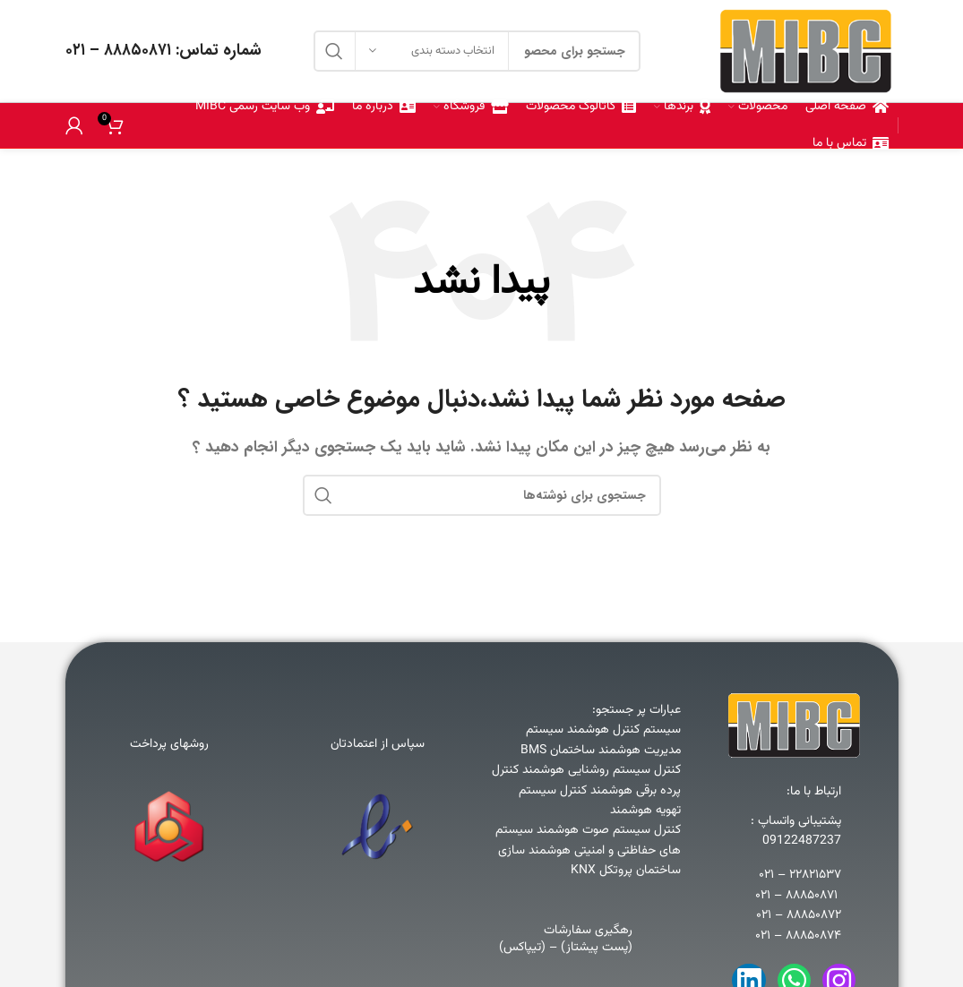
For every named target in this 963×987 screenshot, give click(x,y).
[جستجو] (482, 495)
